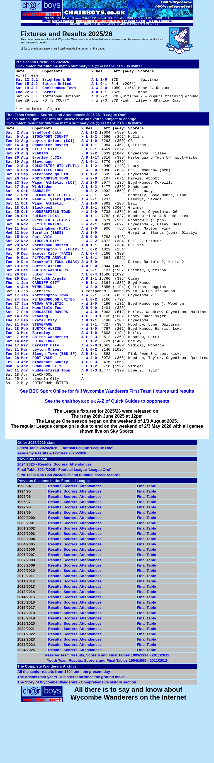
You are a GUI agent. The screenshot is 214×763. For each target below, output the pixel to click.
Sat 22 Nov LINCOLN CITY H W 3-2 (51, 272)
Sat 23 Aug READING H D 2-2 (51, 167)
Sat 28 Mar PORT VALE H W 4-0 (51, 412)
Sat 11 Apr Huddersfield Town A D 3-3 (51, 427)
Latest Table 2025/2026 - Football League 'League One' (65, 508)
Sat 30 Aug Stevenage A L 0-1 (51, 177)
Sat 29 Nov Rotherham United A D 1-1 (51, 277)
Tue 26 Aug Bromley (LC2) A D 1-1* (52, 172)
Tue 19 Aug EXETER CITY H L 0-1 (51, 162)
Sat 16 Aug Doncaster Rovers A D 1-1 (51, 157)
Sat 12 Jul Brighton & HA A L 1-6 (61, 81)
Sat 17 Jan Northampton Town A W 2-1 (51, 337)
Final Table (146, 546)
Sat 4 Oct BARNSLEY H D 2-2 (51, 212)
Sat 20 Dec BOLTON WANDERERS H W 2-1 (51, 307)
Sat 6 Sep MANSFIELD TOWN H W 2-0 (51, 187)
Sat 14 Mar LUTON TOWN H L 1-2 (51, 392)
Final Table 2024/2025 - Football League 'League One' (64, 530)
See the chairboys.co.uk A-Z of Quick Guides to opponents (107, 461)
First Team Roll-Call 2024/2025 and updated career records (68, 535)
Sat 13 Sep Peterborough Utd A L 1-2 (51, 192)
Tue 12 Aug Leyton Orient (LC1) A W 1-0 (51, 152)
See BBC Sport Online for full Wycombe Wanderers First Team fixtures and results (107, 451)
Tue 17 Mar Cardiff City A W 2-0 (51, 397)
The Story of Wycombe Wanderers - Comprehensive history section (76, 742)
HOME (46, 21)
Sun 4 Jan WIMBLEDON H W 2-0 (51, 327)
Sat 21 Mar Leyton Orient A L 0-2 (51, 402)
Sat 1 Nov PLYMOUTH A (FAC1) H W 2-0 (51, 247)
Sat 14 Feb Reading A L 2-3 (51, 362)
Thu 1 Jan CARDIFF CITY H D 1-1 (51, 322)
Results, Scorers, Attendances (74, 546)
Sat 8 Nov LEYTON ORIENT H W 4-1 (51, 252)
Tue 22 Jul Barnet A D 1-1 (61, 96)
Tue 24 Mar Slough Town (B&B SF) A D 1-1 (51, 407)
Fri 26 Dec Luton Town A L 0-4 (51, 312)
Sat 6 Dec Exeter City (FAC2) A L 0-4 (51, 287)
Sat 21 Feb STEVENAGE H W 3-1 (51, 372)
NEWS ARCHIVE (63, 21)
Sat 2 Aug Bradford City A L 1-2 (51, 142)
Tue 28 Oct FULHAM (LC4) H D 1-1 (51, 242)
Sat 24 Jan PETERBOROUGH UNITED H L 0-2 (51, 342)
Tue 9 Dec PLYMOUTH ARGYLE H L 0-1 (51, 292)
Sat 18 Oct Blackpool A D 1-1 (51, 232)
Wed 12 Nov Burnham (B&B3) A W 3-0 (51, 262)
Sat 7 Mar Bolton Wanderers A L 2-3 (51, 387)
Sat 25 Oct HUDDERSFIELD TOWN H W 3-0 (51, 237)
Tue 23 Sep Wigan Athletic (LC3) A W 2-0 (51, 202)
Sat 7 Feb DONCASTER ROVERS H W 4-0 (51, 357)
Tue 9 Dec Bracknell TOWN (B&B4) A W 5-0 (51, 297)
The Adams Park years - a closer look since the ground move (71, 737)
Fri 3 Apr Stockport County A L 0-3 (51, 417)
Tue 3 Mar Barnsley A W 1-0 (51, 382)
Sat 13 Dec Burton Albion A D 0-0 (51, 302)
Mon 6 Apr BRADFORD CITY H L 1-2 (51, 422)
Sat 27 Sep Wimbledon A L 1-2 (51, 207)
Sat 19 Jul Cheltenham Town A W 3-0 (61, 91)
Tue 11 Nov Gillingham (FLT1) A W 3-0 (51, 257)
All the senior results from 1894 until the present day (63, 732)
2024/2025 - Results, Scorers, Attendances (54, 524)
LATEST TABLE (133, 21)
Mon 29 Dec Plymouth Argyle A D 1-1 (51, 317)
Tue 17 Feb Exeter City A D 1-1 (51, 367)
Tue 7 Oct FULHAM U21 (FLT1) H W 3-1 (51, 217)
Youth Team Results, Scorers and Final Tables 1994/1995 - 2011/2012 (107, 720)
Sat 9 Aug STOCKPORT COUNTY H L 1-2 (51, 147)
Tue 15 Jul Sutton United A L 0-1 (61, 86)
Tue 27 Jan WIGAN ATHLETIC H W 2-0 (51, 347)
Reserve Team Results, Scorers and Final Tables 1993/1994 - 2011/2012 (107, 715)
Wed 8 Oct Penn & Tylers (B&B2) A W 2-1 (51, 222)
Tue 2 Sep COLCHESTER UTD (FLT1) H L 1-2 (51, 182)
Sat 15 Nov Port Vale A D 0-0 (51, 267)
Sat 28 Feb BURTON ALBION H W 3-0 (51, 377)
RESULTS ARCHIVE (159, 21)
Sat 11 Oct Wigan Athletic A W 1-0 (51, 227)
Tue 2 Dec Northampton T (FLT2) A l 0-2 (51, 282)
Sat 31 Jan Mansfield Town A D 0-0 (51, 352)
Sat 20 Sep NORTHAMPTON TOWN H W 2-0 (51, 197)
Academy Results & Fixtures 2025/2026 (51, 513)
